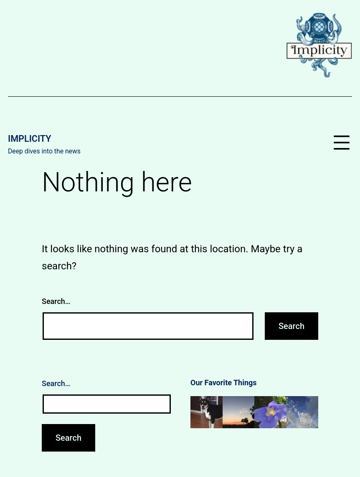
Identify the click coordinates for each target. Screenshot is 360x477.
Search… (56, 301)
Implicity (29, 138)
